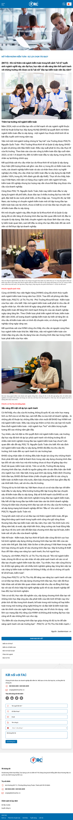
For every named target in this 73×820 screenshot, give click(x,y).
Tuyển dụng (33, 818)
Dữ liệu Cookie (6, 805)
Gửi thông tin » (11, 741)
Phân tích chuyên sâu (14, 818)
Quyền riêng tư (6, 808)
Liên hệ (41, 818)
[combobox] (69, 4)
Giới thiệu (25, 818)
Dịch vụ (4, 818)
